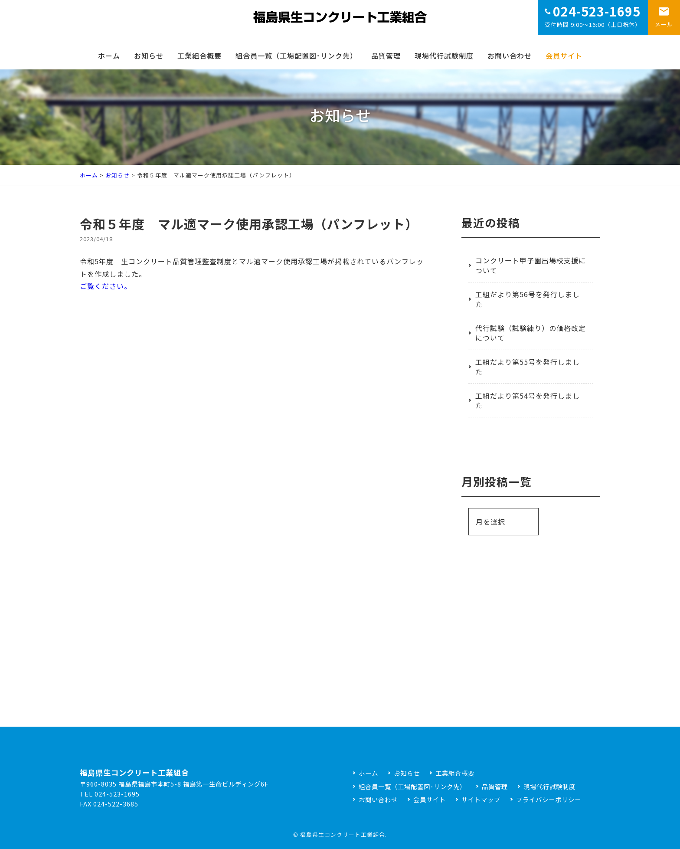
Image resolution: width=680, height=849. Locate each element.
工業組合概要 (199, 55)
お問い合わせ (509, 55)
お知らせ (148, 55)
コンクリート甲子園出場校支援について (530, 265)
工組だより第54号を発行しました (527, 400)
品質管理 (386, 55)
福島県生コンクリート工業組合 (342, 834)
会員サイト (564, 55)
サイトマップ (480, 799)
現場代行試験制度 (444, 55)
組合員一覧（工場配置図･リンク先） (296, 55)
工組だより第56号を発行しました (527, 299)
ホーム (109, 55)
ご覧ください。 (105, 286)
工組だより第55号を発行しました (527, 367)
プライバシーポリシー (548, 799)
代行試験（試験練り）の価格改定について (530, 333)
